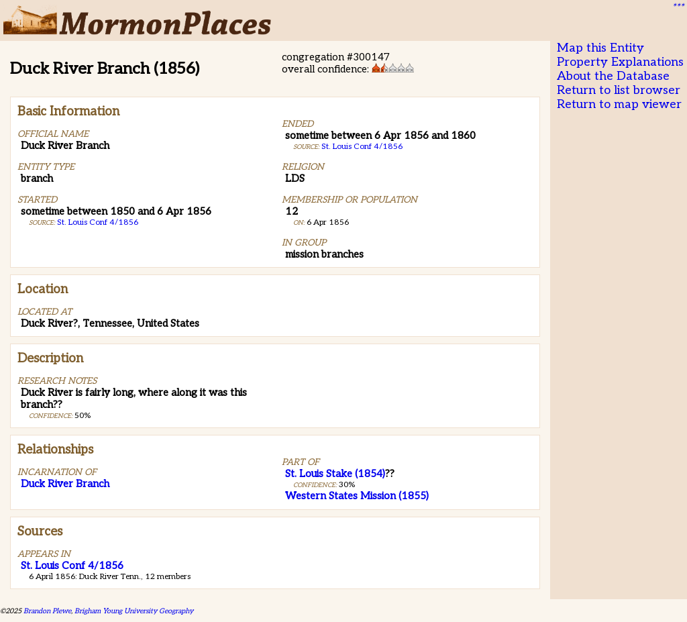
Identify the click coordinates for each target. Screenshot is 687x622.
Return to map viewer (619, 104)
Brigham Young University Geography (133, 611)
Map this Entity (600, 48)
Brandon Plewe (47, 611)
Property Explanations (620, 62)
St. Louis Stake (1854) (335, 474)
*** (678, 7)
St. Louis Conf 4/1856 (97, 222)
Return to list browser (618, 90)
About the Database (613, 76)
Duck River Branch (65, 484)
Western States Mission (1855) (357, 496)
